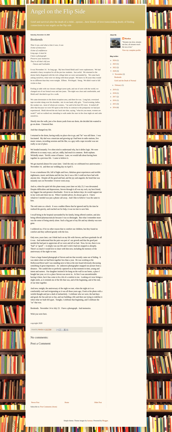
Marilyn (128, 39)
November (119, 74)
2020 (115, 71)
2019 (115, 90)
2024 (115, 60)
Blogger (105, 421)
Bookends (117, 77)
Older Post (98, 402)
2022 (115, 67)
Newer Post (35, 402)
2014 (115, 107)
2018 (115, 93)
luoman (90, 421)
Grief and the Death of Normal (125, 81)
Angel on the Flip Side (58, 11)
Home (67, 402)
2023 (115, 64)
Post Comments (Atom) (48, 407)
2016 (115, 100)
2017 (115, 97)
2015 (115, 104)
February (118, 85)
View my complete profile (131, 50)
